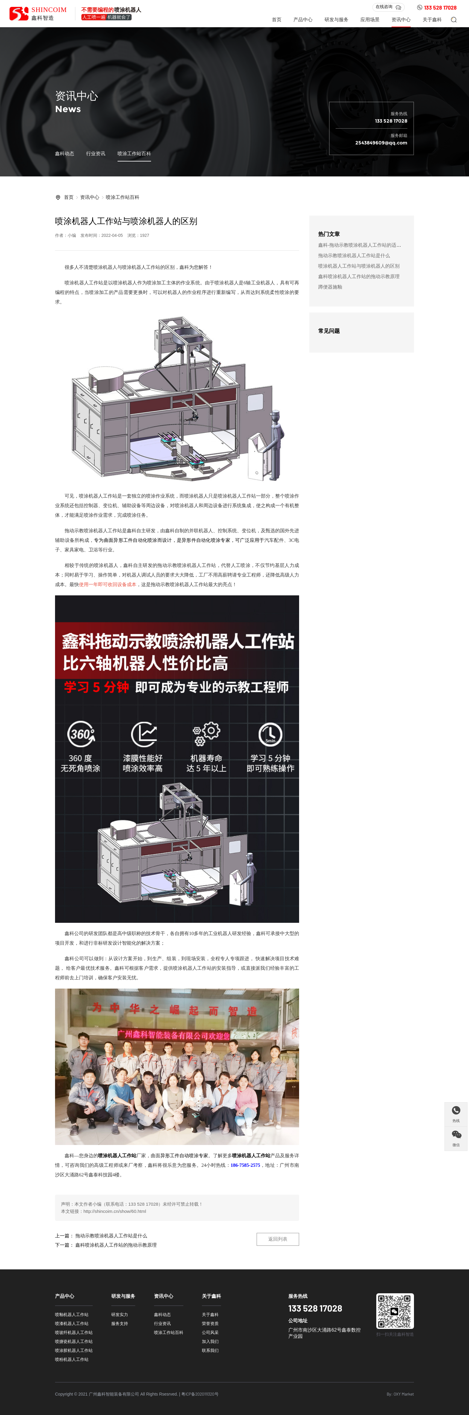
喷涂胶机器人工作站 (74, 1350)
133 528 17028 (437, 7)
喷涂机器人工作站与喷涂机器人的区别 (359, 266)
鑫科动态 (64, 153)
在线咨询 (388, 7)
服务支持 (119, 1323)
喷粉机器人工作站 (72, 1359)
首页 (276, 19)
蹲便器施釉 (330, 286)
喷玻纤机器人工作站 (74, 1332)
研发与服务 (336, 19)
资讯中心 (401, 19)
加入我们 (210, 1341)
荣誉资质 (210, 1323)
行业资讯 (95, 153)
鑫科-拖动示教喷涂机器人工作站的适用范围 (364, 245)
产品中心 (303, 19)
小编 (96, 1204)
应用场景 (370, 19)
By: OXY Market (400, 1393)
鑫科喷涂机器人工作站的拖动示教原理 (116, 1245)
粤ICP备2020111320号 (200, 1393)
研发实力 (119, 1314)
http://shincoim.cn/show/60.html (114, 1211)
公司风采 (210, 1332)
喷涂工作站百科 (134, 153)
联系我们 (210, 1350)
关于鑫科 (432, 19)
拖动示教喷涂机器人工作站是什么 (111, 1235)
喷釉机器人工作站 (72, 1314)
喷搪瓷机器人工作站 (74, 1341)
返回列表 (277, 1239)
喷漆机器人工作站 (72, 1323)
